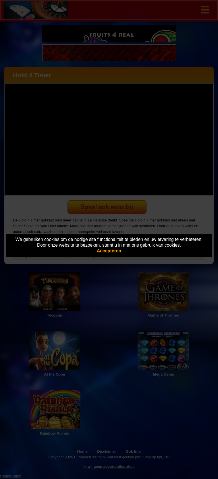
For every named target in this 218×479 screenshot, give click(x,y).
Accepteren (109, 250)
